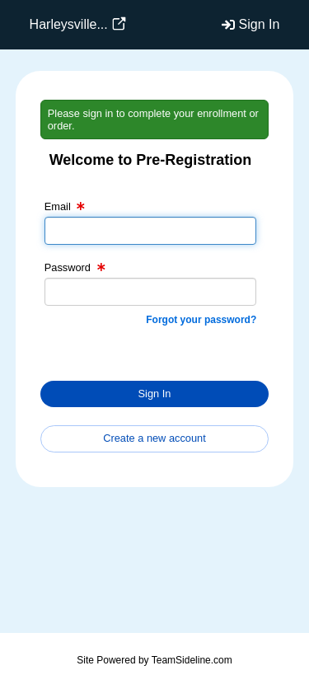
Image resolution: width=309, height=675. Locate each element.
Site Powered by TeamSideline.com (154, 660)
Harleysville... (69, 24)
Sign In (259, 24)
